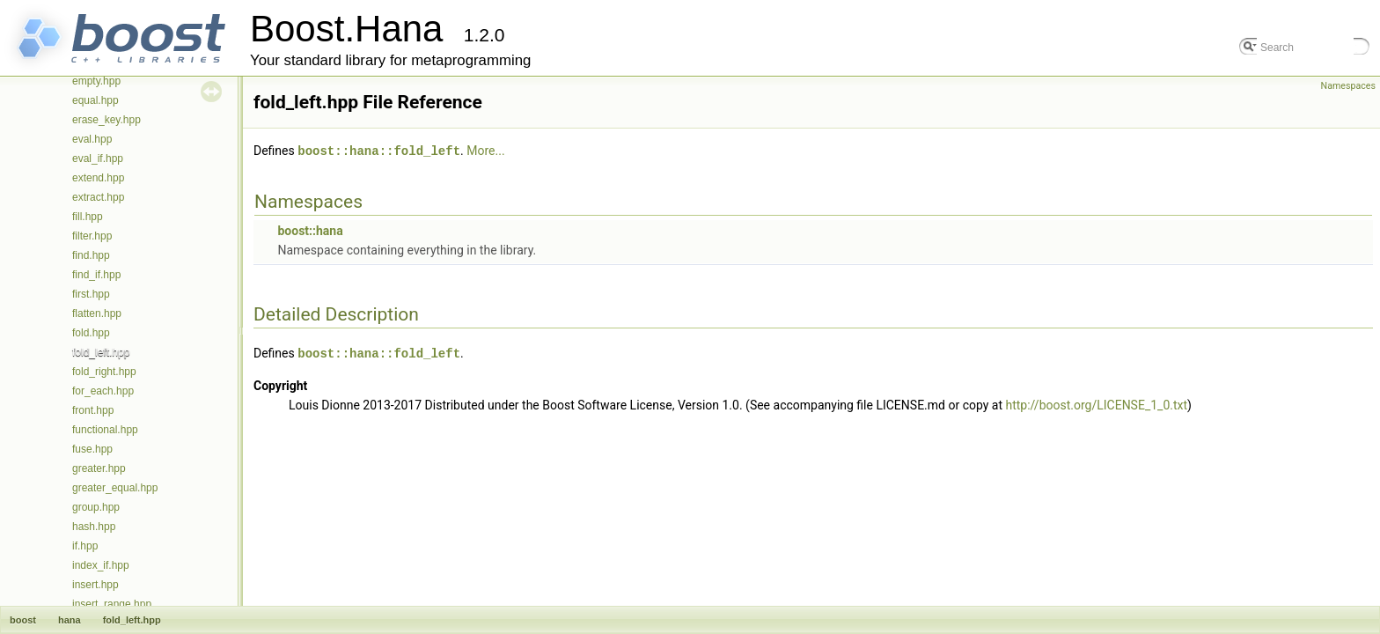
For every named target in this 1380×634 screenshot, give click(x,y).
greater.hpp (99, 468)
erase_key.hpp (106, 120)
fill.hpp (87, 216)
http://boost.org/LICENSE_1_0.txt (1097, 403)
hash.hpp (93, 526)
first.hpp (91, 294)
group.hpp (96, 507)
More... (485, 151)
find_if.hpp (96, 275)
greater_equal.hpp (115, 488)
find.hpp (91, 255)
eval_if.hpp (97, 158)
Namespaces (1348, 86)
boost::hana (309, 230)
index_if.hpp (100, 565)
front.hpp (93, 410)
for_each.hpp (103, 391)
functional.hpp (105, 430)
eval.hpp (92, 139)
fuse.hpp (92, 449)
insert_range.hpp (111, 604)
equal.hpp (95, 100)
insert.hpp (95, 585)
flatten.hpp (96, 313)
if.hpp (85, 546)
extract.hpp (98, 197)
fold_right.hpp (104, 371)
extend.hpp (98, 178)
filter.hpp (92, 236)
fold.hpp (91, 333)
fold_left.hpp (100, 352)
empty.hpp (96, 81)
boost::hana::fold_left (378, 150)
